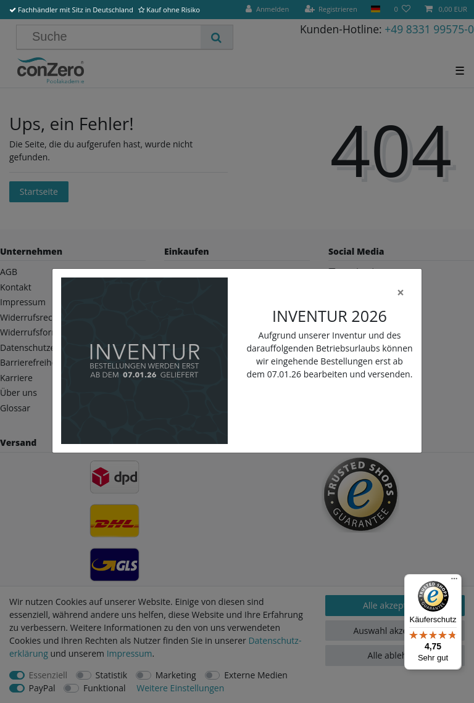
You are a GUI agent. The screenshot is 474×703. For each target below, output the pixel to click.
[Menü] (454, 581)
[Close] (400, 293)
